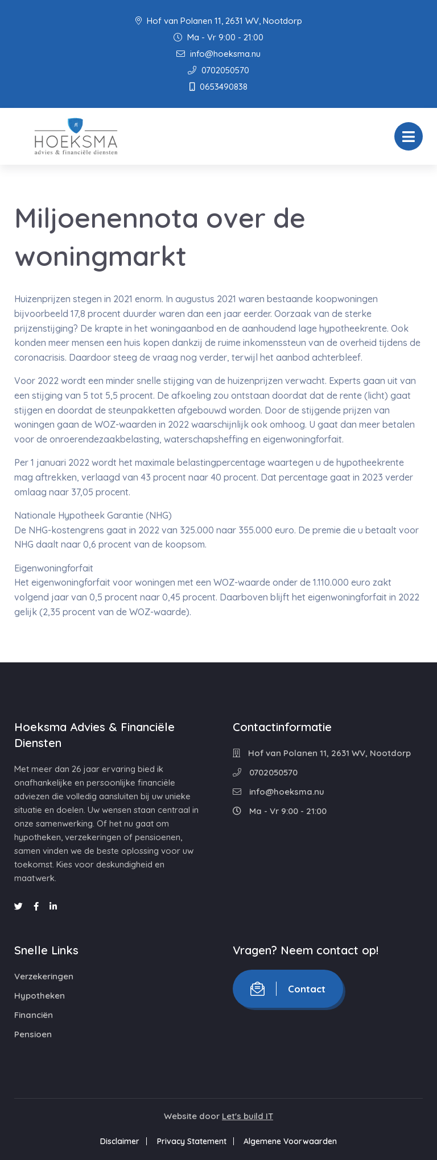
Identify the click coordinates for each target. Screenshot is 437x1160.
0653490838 (218, 86)
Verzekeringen (43, 976)
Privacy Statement (191, 1141)
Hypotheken (39, 995)
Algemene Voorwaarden (292, 1141)
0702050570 (218, 70)
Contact (287, 989)
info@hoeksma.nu (218, 53)
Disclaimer (118, 1141)
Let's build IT (247, 1116)
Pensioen (33, 1034)
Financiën (33, 1014)
